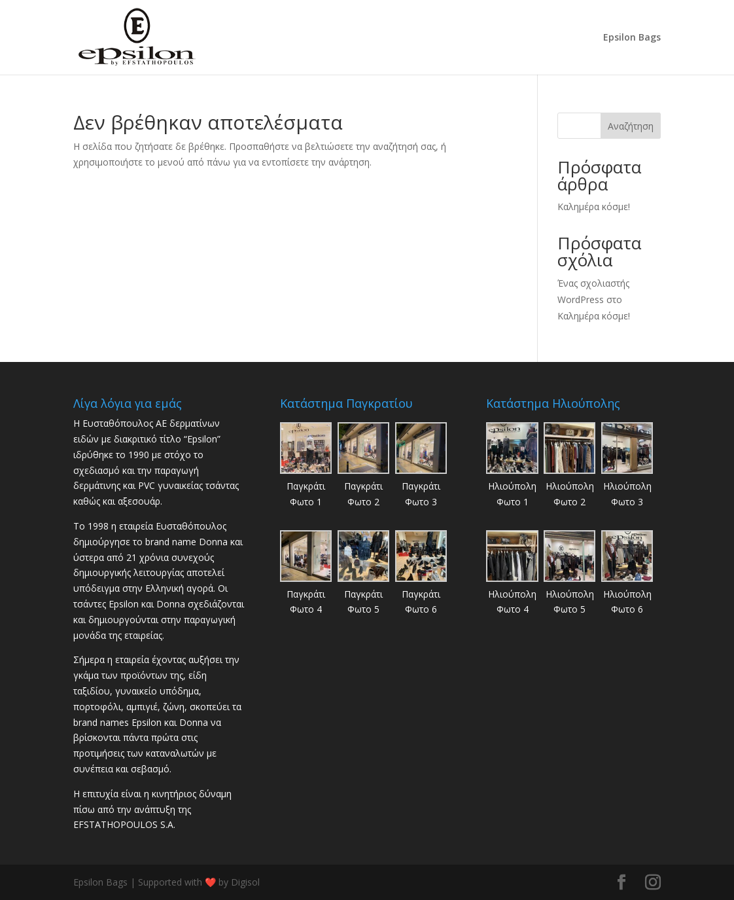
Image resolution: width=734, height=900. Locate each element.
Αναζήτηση (631, 126)
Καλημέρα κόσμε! (593, 206)
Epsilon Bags (632, 38)
